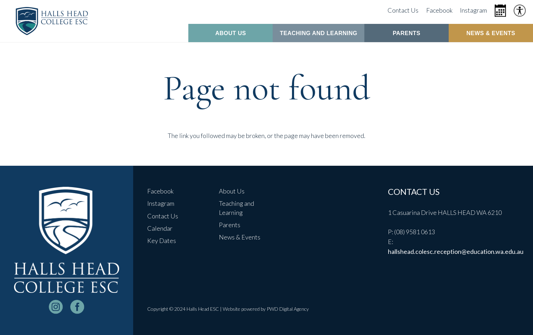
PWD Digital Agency (288, 309)
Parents (229, 225)
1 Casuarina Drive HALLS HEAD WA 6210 (445, 212)
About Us (232, 191)
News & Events (239, 237)
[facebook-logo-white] (77, 307)
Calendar (160, 228)
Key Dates (161, 240)
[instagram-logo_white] (56, 307)
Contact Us (162, 216)
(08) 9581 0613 (414, 232)
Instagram (160, 203)
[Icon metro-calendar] (500, 11)
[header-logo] (52, 21)
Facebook (160, 191)
